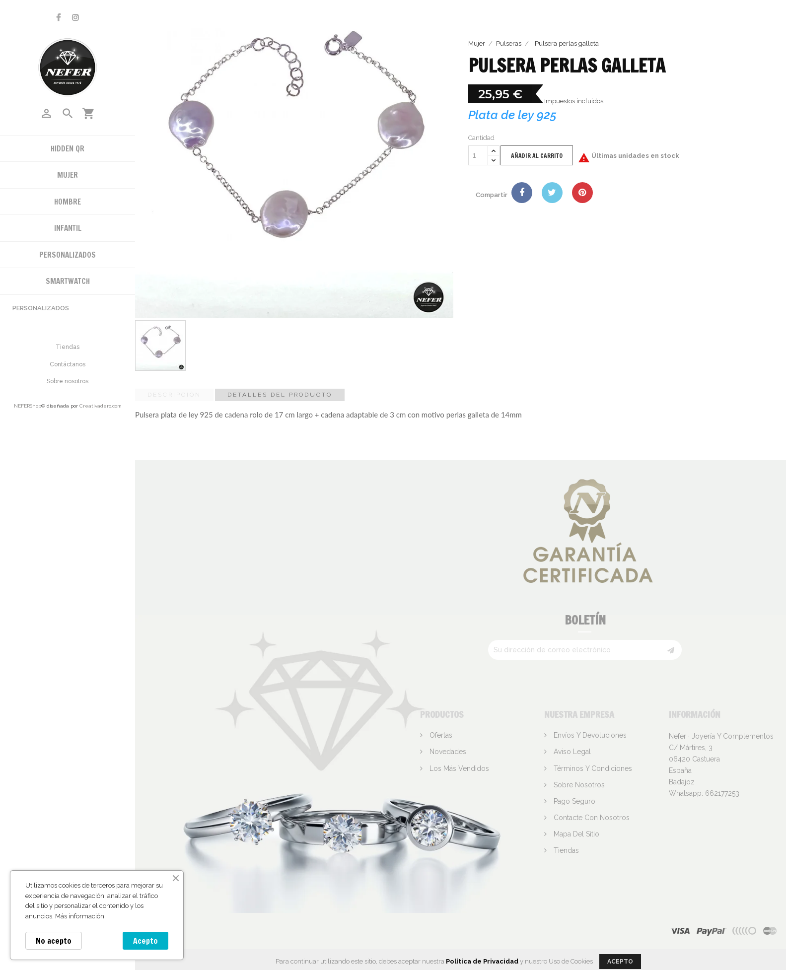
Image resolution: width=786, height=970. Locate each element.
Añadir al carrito (537, 155)
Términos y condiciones (592, 768)
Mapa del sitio (575, 834)
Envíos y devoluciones (589, 735)
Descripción (174, 394)
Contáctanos (67, 364)
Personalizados (40, 308)
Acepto (145, 940)
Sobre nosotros (67, 381)
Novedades (447, 752)
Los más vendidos (458, 768)
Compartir (521, 192)
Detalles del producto (279, 394)
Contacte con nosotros (591, 818)
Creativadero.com (100, 406)
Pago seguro (573, 801)
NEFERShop (27, 406)
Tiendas (67, 347)
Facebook (58, 17)
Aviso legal (571, 752)
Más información (79, 916)
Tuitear (552, 192)
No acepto (53, 940)
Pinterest (582, 192)
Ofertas (440, 735)
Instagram (75, 17)
